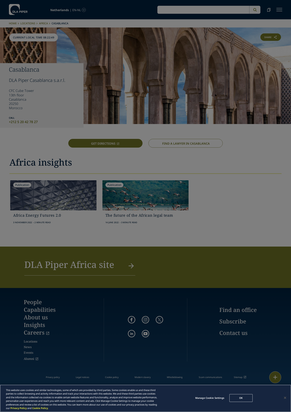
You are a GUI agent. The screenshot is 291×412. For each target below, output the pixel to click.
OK (241, 398)
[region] (145, 398)
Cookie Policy (40, 408)
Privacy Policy (18, 408)
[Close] (285, 398)
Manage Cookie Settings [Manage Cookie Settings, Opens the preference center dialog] (209, 398)
